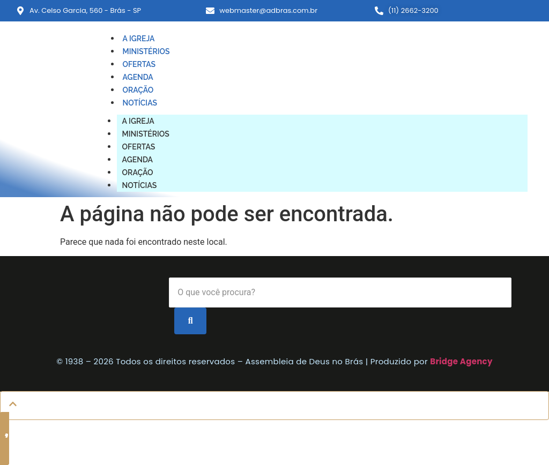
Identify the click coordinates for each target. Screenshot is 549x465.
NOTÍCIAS (140, 103)
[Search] (340, 293)
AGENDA (138, 77)
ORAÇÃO (138, 90)
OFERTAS (139, 64)
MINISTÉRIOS (146, 51)
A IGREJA (139, 38)
